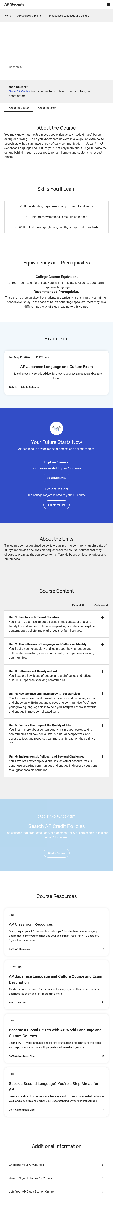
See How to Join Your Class (51, 66)
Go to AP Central (19, 91)
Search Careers (56, 478)
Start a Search (56, 853)
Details (13, 387)
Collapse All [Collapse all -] (101, 605)
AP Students (14, 4)
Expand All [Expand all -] (78, 605)
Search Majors (56, 504)
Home (7, 15)
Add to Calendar (30, 387)
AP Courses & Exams (29, 15)
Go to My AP (16, 66)
